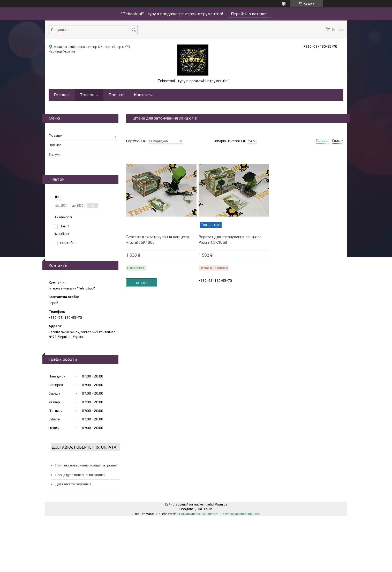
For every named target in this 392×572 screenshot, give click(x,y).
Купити (142, 283)
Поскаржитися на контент (198, 514)
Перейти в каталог (249, 13)
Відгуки (55, 154)
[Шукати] (133, 29)
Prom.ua (221, 504)
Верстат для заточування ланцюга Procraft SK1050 (230, 239)
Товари (87, 94)
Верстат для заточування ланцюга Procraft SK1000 (157, 239)
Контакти (143, 94)
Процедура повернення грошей (80, 475)
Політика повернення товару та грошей (86, 465)
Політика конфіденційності (240, 514)
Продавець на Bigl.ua (196, 509)
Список (337, 140)
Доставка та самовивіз (73, 484)
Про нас (116, 94)
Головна (62, 94)
